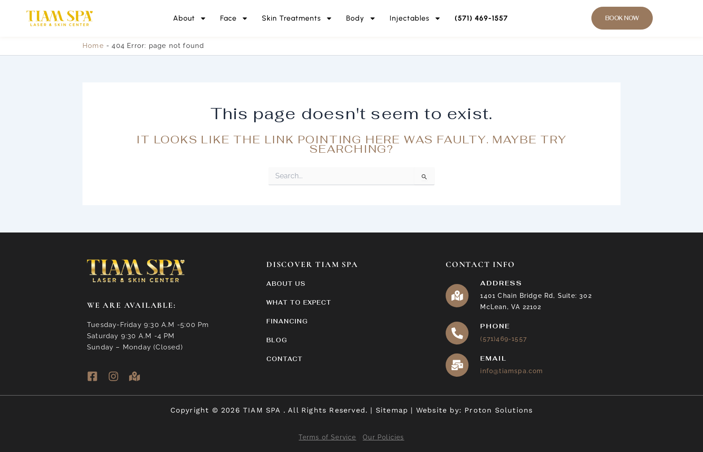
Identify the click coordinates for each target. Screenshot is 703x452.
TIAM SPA (263, 410)
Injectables (415, 18)
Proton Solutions (498, 410)
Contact (284, 359)
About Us (285, 284)
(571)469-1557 (504, 339)
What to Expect (298, 302)
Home (93, 46)
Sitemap (392, 410)
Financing (287, 321)
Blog (276, 340)
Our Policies (383, 437)
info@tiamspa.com (512, 371)
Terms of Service (327, 437)
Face (234, 18)
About (190, 18)
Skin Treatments (297, 18)
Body (361, 18)
